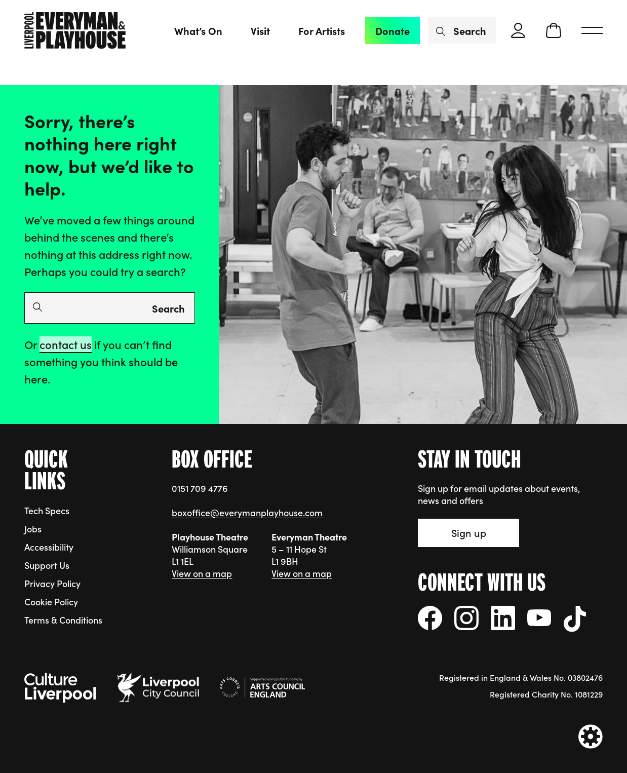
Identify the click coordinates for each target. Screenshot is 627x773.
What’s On (198, 30)
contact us (66, 344)
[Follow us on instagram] (466, 618)
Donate (392, 30)
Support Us (46, 565)
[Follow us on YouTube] (539, 618)
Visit (260, 30)
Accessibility (48, 546)
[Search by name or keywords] (462, 30)
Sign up (468, 532)
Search (168, 308)
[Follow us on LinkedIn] (503, 618)
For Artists (321, 30)
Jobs (33, 528)
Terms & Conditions (63, 619)
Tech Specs (46, 510)
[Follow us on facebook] (430, 618)
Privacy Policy (52, 583)
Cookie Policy (51, 601)
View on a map (202, 573)
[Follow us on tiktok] (575, 619)
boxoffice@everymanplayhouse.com (247, 512)
